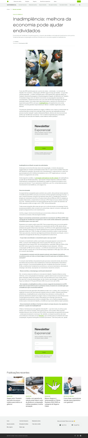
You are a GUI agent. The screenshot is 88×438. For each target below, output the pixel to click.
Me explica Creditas (53, 4)
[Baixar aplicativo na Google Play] (75, 425)
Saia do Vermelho (42, 4)
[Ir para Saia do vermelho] (17, 9)
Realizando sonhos (33, 4)
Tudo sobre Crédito (63, 4)
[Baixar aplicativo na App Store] (63, 425)
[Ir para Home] (8, 9)
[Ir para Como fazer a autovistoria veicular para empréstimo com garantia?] (72, 400)
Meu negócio (72, 4)
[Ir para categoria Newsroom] (15, 396)
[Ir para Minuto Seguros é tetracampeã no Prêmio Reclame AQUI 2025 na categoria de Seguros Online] (53, 402)
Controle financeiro (23, 4)
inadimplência (43, 103)
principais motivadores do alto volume (47, 178)
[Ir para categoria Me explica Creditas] (72, 396)
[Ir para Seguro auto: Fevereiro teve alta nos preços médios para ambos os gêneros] (15, 401)
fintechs (41, 315)
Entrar (79, 1)
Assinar (44, 148)
